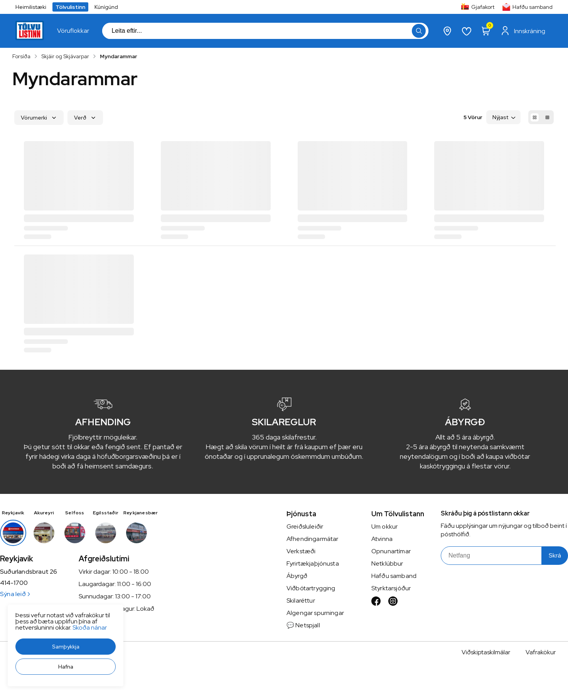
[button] (65, 646)
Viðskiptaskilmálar (486, 652)
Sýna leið (15, 594)
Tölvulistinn (70, 6)
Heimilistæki (30, 6)
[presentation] (73, 30)
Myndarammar (118, 56)
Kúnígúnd (106, 6)
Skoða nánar (89, 627)
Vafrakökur (541, 652)
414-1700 (14, 583)
